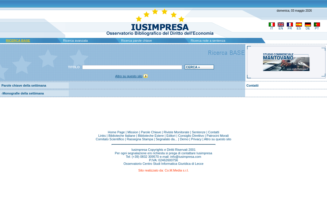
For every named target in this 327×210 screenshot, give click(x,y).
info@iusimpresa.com (185, 156)
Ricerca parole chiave (136, 40)
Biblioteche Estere (151, 135)
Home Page (116, 132)
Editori (170, 135)
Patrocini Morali (218, 135)
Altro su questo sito (129, 76)
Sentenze (198, 132)
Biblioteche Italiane (121, 135)
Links (102, 135)
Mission (132, 132)
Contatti (252, 85)
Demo (184, 139)
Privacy (196, 139)
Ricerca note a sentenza (208, 40)
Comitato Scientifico (110, 139)
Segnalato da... (166, 139)
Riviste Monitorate (176, 132)
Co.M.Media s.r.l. (177, 170)
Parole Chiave (151, 132)
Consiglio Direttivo (191, 135)
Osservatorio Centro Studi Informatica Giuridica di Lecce (164, 163)
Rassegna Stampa (140, 139)
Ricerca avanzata (75, 40)
